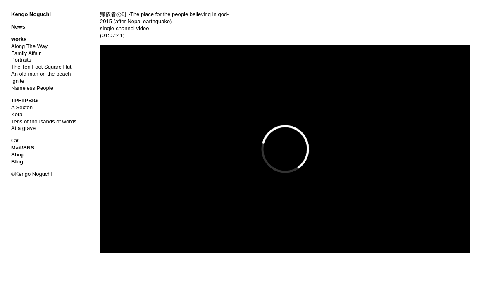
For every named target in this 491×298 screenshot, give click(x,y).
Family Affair (26, 53)
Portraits (21, 60)
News (18, 27)
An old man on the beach (41, 74)
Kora (16, 114)
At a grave (23, 128)
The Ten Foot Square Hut (41, 67)
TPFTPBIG (24, 100)
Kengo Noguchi (31, 14)
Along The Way (29, 46)
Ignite (17, 81)
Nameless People (32, 88)
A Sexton (22, 107)
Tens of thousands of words (43, 121)
